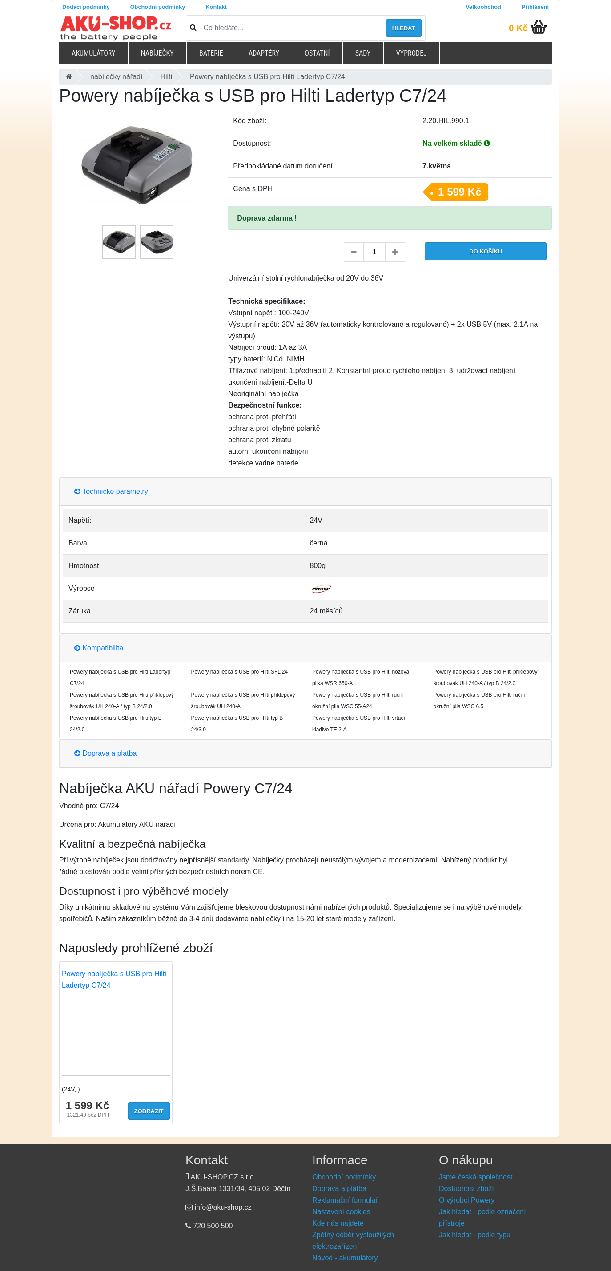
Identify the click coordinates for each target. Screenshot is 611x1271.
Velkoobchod (483, 7)
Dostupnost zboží (466, 1188)
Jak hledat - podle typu (475, 1235)
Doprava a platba (105, 753)
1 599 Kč (459, 192)
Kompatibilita (98, 648)
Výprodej (411, 53)
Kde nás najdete (338, 1223)
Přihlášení (535, 7)
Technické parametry (111, 491)
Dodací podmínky (86, 7)
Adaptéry (264, 53)
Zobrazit (149, 1111)
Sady (363, 53)
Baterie (211, 53)
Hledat (403, 28)
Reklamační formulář (345, 1200)
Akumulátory (93, 53)
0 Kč (518, 28)
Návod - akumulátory (345, 1258)
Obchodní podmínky (157, 7)
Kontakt (216, 7)
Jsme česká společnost (475, 1177)
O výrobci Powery (466, 1200)
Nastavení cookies (341, 1211)
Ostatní (317, 53)
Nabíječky (157, 53)
